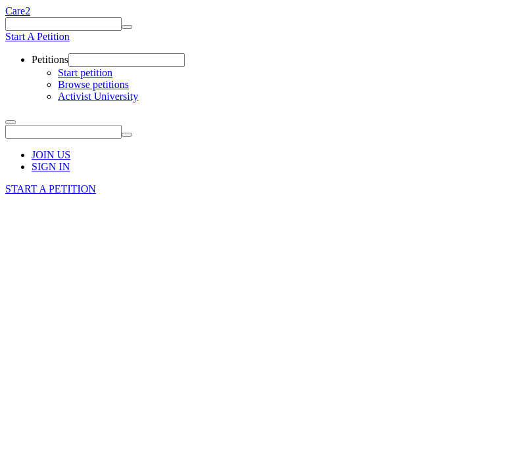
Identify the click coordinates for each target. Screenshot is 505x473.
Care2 (17, 10)
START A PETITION (50, 188)
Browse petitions (93, 84)
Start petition (85, 72)
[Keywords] (63, 24)
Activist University (98, 96)
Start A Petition (37, 36)
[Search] (127, 27)
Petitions (50, 59)
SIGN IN (51, 166)
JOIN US (51, 154)
